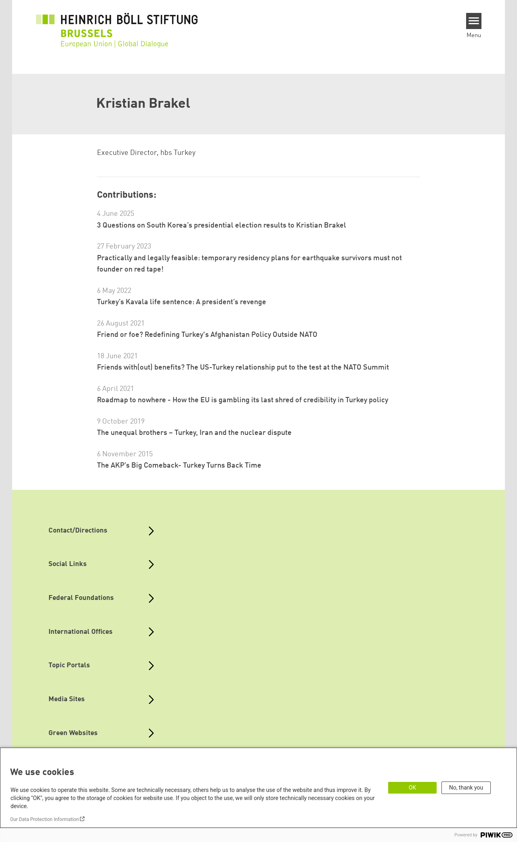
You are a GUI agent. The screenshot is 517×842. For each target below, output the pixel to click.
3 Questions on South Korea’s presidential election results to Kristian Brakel (221, 225)
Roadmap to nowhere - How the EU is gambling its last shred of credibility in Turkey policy (242, 400)
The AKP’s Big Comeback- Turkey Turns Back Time (179, 465)
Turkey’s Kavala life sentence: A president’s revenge (181, 302)
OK (412, 787)
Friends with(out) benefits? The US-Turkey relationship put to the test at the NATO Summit (243, 367)
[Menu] (474, 21)
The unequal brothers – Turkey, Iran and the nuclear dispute (194, 433)
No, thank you (466, 787)
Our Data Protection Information (44, 819)
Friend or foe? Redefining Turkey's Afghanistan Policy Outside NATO (207, 334)
